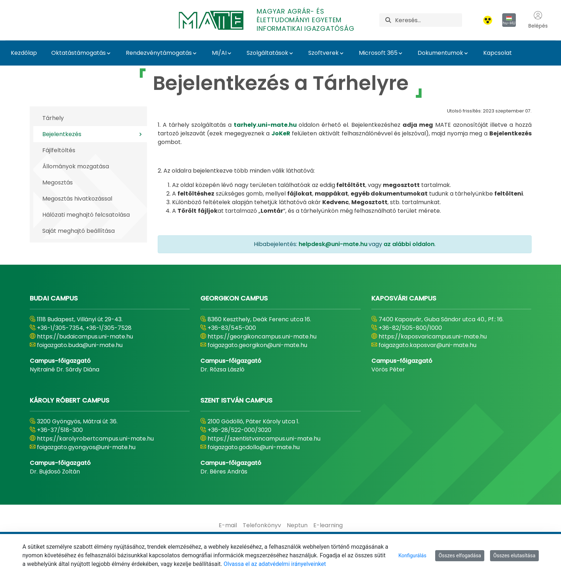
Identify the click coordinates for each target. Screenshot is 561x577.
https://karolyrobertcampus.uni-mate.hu (95, 438)
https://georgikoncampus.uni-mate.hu (262, 336)
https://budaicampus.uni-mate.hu (85, 336)
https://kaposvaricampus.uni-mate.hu (433, 336)
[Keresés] (428, 20)
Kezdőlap (24, 53)
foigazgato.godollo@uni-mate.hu (254, 447)
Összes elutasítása (514, 555)
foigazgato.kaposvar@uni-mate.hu (427, 345)
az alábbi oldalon (409, 244)
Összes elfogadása (459, 555)
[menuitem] (228, 525)
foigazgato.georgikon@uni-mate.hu (257, 345)
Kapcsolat (497, 53)
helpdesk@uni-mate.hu (333, 244)
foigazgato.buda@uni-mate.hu (80, 345)
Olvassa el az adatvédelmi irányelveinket (275, 564)
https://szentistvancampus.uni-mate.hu (264, 438)
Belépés (538, 20)
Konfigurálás (412, 555)
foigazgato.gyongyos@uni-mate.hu (86, 447)
